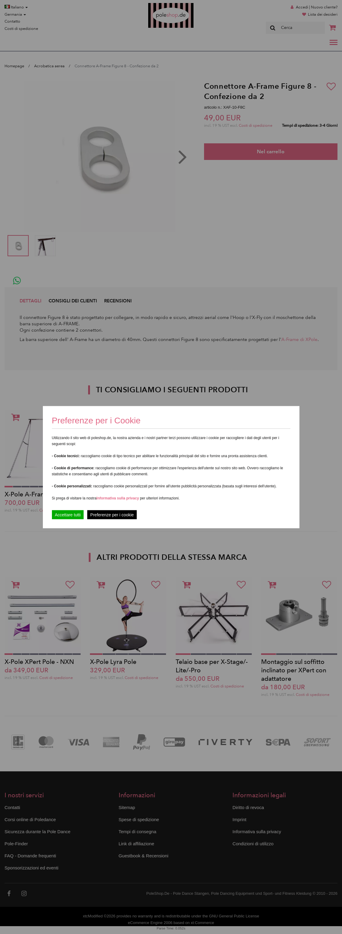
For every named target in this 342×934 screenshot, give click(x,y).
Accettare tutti (68, 514)
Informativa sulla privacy (118, 498)
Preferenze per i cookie (112, 514)
